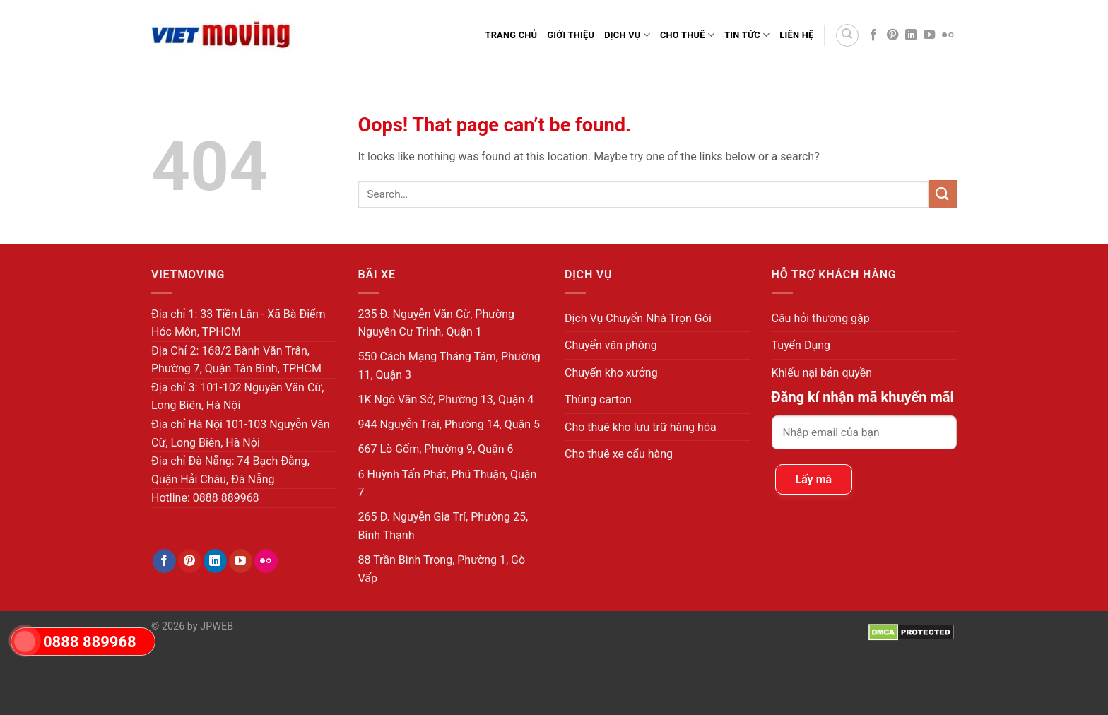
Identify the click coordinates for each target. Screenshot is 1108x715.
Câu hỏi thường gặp (821, 318)
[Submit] (943, 194)
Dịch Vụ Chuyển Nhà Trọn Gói (638, 318)
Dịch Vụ (627, 35)
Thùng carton (598, 399)
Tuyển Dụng (801, 345)
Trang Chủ (511, 35)
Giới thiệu (570, 35)
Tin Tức (747, 35)
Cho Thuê (687, 35)
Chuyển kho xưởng (611, 372)
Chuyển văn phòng (611, 345)
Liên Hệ (796, 35)
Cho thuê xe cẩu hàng (619, 454)
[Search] (847, 35)
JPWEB (216, 626)
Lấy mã (814, 479)
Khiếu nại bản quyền (822, 372)
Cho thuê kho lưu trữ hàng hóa (641, 427)
